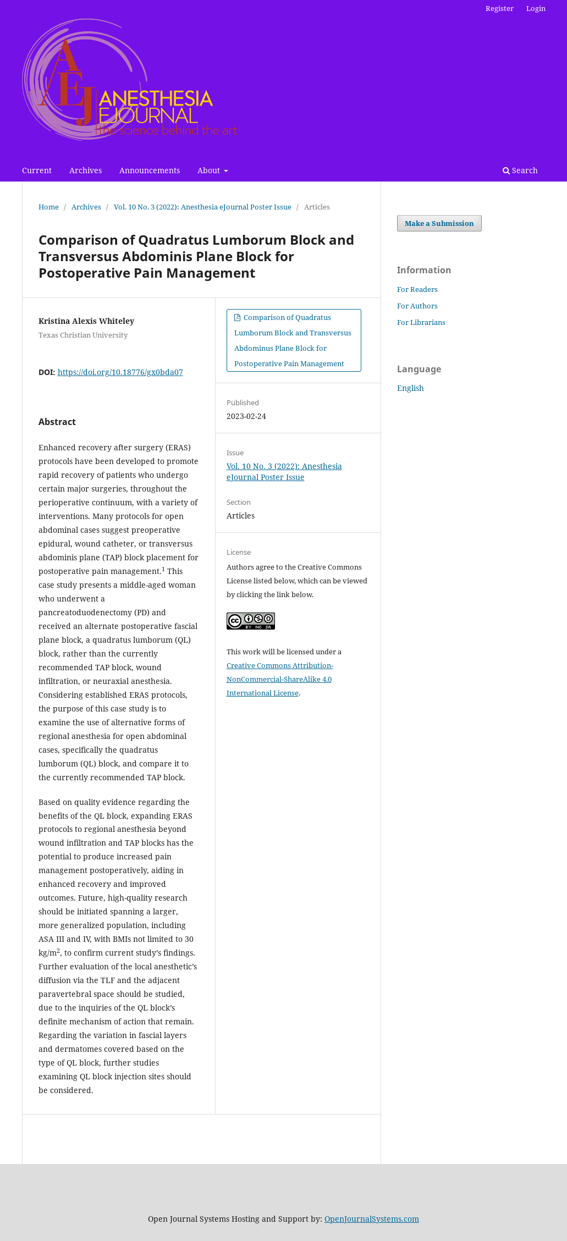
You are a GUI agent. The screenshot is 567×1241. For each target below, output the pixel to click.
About (209, 170)
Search (520, 170)
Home (48, 207)
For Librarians (421, 322)
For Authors (417, 306)
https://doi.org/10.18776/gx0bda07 (120, 372)
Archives (85, 170)
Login (536, 8)
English (410, 388)
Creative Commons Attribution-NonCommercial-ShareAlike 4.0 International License (280, 679)
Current (37, 170)
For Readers (417, 289)
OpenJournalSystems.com (371, 1219)
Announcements (149, 170)
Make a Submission (439, 223)
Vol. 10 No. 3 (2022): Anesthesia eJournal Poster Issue (202, 207)
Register (500, 8)
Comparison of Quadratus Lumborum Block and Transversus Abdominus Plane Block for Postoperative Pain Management (292, 340)
